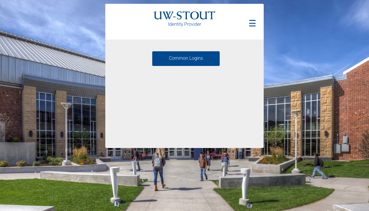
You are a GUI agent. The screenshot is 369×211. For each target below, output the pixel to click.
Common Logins (186, 58)
